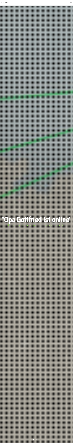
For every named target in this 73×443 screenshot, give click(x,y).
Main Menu (36, 2)
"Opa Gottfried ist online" (36, 219)
